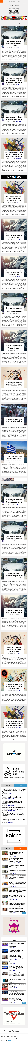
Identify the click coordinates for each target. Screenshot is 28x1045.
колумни (4, 1030)
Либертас (18, 84)
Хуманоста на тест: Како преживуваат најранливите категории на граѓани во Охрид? (16, 956)
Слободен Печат (11, 810)
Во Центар (18, 727)
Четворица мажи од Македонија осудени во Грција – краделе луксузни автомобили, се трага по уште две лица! (14, 459)
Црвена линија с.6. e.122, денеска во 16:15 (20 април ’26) (17, 985)
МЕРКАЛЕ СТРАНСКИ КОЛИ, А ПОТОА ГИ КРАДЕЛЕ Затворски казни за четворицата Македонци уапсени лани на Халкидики (14, 155)
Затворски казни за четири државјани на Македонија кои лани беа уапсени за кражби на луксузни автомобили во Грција (14, 576)
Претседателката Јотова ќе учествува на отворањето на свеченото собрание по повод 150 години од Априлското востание (14, 790)
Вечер (18, 276)
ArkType (9, 1040)
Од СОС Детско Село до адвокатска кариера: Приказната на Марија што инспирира (17, 896)
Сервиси (12, 5)
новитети (11, 1031)
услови (17, 1031)
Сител (18, 579)
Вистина (15, 893)
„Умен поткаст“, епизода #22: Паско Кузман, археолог (17, 980)
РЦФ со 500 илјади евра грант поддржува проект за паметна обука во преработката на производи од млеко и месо (14, 814)
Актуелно (19, 3)
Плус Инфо (18, 158)
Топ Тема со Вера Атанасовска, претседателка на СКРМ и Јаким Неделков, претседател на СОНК (16, 993)
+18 (20, 47)
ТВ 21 (18, 462)
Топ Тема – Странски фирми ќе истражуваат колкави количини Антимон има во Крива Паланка (16, 967)
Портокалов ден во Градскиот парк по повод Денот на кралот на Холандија (13, 820)
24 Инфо (18, 690)
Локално (15, 886)
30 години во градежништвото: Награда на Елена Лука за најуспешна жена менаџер (16, 860)
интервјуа (10, 1030)
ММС (18, 202)
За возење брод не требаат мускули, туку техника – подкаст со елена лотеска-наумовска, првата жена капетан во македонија (17, 975)
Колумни (20, 849)
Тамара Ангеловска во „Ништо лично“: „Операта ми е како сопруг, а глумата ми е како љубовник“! (17, 890)
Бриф (18, 504)
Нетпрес (18, 239)
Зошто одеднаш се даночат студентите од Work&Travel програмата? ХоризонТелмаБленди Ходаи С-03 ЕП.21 (17, 1000)
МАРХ (14, 868)
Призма (14, 873)
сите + (24, 913)
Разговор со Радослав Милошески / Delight (17, 865)
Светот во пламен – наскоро (15, 962)
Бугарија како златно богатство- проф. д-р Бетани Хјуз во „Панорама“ (16, 853)
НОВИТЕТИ (8, 785)
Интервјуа (7, 849)
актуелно (22, 1030)
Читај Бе (15, 899)
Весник (18, 616)
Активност (8, 3)
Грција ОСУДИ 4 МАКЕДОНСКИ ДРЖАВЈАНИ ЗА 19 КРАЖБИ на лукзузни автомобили (14, 649)
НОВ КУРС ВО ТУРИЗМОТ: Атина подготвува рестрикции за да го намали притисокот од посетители (12, 802)
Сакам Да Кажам (17, 977)
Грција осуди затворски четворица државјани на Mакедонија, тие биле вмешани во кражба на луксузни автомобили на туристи (14, 724)
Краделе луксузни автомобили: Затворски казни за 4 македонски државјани (14, 43)
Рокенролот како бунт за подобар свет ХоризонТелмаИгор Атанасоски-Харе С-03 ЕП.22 (17, 945)
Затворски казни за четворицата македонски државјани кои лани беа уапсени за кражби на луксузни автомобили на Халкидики (14, 310)
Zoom (18, 387)
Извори (3, 3)
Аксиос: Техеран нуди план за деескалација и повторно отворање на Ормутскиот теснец (12, 796)
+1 (18, 862)
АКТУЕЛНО (20, 785)
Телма (14, 947)
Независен (18, 121)
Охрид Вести (16, 959)
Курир (17, 47)
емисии (17, 1030)
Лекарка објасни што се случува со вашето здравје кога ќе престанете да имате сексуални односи (13, 808)
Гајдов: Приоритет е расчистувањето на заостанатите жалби (17, 871)
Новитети (24, 3)
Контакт (17, 5)
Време (18, 350)
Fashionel (15, 862)
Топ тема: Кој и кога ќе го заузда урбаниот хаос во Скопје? (16, 950)
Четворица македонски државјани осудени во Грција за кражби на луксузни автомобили (14, 235)
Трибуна (10, 793)
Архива (14, 3)
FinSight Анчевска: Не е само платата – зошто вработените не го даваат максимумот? (17, 877)
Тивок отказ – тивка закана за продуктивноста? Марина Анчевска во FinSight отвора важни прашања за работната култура (17, 904)
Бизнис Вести (11, 798)
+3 (16, 987)
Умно (14, 982)
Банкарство (15, 879)
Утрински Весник (18, 425)
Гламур (14, 912)
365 (18, 313)
